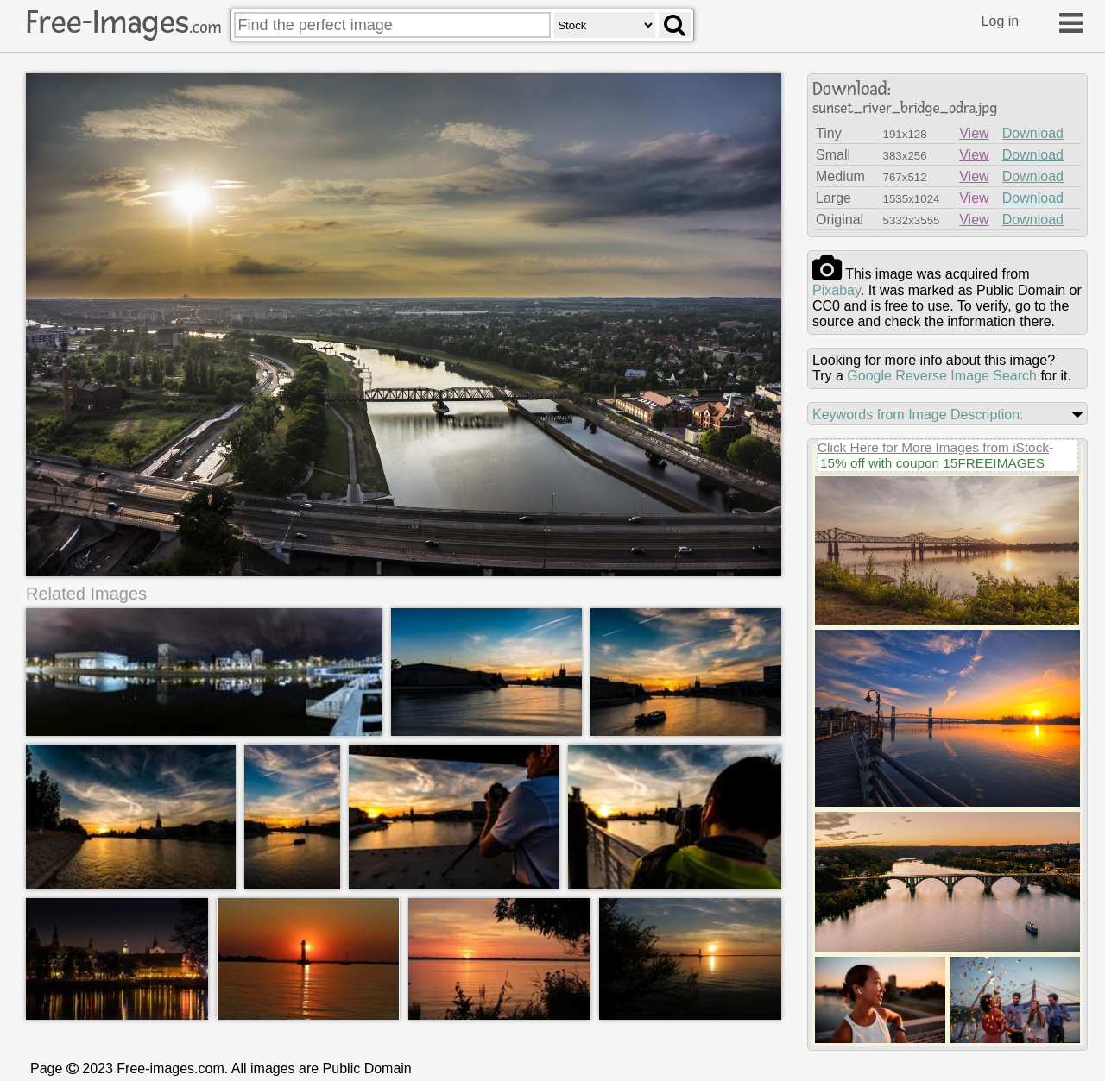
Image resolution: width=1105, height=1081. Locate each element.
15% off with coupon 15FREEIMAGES (932, 463)
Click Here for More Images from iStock (933, 447)
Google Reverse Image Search (942, 375)
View (973, 133)
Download (1033, 133)
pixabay (836, 290)
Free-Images (123, 22)
